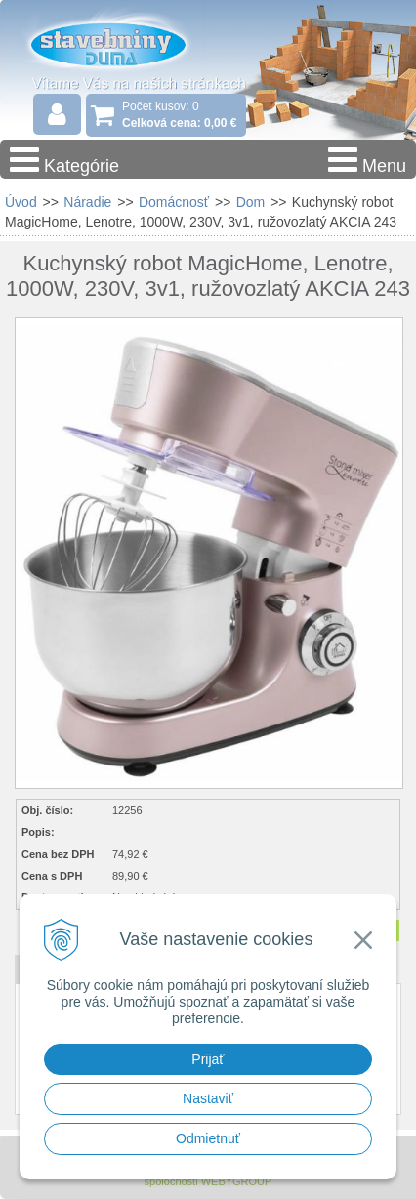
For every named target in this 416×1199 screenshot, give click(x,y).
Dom (251, 202)
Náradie (87, 202)
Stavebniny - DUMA (126, 43)
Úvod (21, 202)
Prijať (207, 1059)
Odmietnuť (208, 1138)
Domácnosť (174, 202)
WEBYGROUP (236, 1181)
